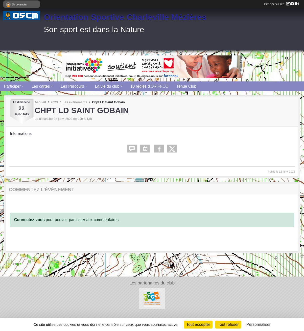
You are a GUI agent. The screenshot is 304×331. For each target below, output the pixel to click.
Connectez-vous (29, 220)
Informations (21, 133)
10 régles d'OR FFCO (149, 86)
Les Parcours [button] (72, 86)
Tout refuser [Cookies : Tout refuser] (228, 324)
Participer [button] (12, 86)
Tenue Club (186, 86)
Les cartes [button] (41, 86)
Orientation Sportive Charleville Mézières (125, 17)
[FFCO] (152, 298)
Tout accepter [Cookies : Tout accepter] (198, 324)
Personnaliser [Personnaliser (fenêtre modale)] (258, 324)
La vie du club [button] (107, 86)
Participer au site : (281, 4)
